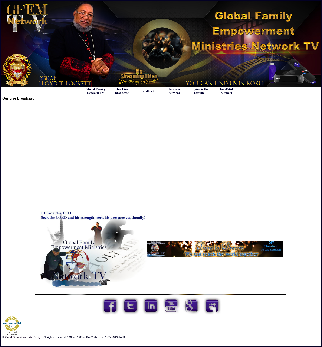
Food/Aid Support (226, 90)
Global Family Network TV (95, 90)
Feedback (148, 91)
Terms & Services (174, 90)
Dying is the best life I (200, 90)
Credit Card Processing (12, 333)
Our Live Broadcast (122, 90)
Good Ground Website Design (23, 337)
